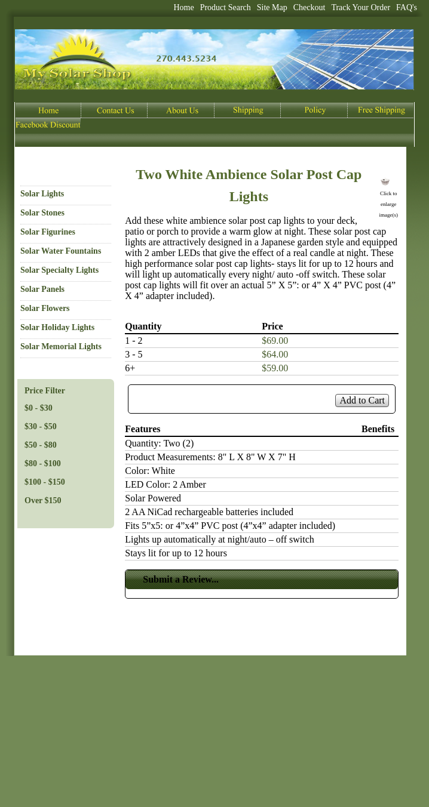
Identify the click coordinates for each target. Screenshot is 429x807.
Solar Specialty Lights (59, 270)
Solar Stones (42, 212)
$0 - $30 (38, 408)
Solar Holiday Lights (57, 327)
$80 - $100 (42, 463)
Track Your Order (360, 7)
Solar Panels (42, 289)
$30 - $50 (40, 426)
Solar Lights (42, 193)
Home (183, 7)
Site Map (272, 7)
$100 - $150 (44, 482)
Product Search (225, 7)
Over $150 (43, 500)
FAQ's (406, 7)
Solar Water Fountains (60, 251)
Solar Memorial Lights (61, 346)
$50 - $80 (40, 445)
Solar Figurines (47, 231)
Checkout (309, 7)
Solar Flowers (45, 308)
